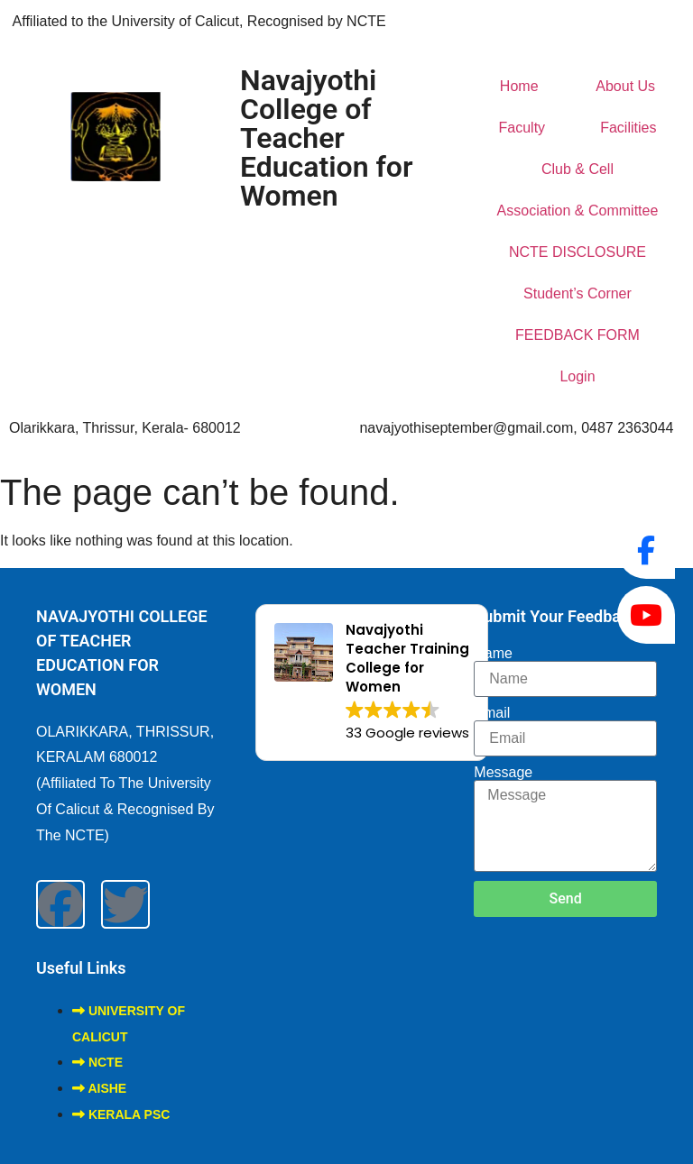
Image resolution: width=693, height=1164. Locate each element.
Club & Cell (577, 169)
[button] (371, 682)
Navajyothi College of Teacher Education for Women (326, 138)
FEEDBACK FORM (577, 335)
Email (492, 713)
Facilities (628, 127)
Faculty (522, 127)
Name (493, 653)
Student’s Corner (577, 293)
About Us (625, 86)
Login (577, 376)
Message (503, 772)
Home (519, 86)
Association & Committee (578, 210)
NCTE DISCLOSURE (577, 252)
